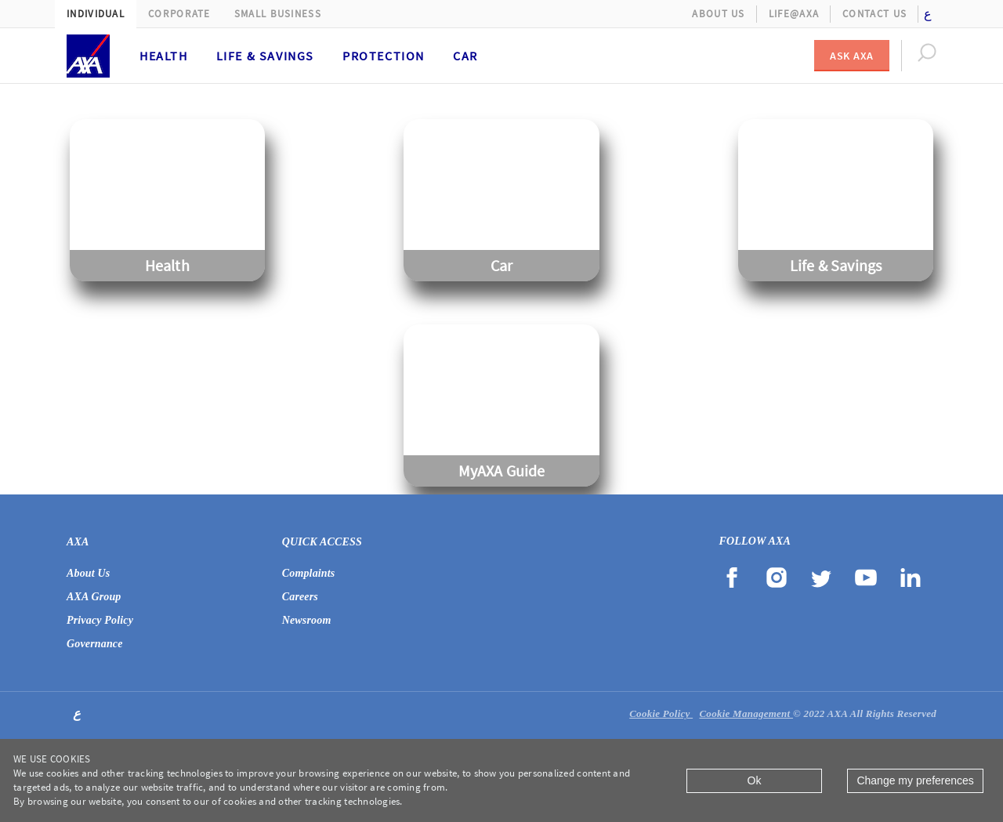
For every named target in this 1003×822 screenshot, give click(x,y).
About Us (718, 13)
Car (465, 55)
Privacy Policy (100, 620)
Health (163, 55)
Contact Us (874, 13)
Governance (95, 644)
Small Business (277, 13)
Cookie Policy (661, 713)
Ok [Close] (755, 780)
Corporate (179, 13)
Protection (383, 55)
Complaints (308, 573)
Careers (300, 597)
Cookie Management (746, 713)
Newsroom (306, 620)
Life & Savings (265, 55)
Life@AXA (794, 13)
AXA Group (94, 597)
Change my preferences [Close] (914, 780)
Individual (96, 13)
